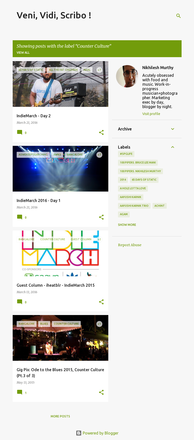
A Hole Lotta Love (133, 188)
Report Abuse (129, 245)
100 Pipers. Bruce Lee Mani (138, 162)
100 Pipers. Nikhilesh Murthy (140, 171)
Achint (160, 205)
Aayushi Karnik (130, 197)
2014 (123, 179)
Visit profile (151, 114)
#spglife (126, 153)
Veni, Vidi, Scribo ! (54, 15)
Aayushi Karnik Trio (134, 205)
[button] (101, 132)
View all (23, 52)
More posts (60, 416)
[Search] (179, 16)
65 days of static (144, 179)
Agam (124, 214)
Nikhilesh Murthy (157, 67)
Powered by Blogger (97, 433)
